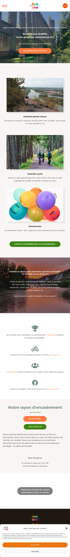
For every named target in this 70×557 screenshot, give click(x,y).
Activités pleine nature (35, 117)
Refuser (35, 551)
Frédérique (50, 335)
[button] (66, 528)
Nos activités (12, 372)
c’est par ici (54, 355)
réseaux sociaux (52, 389)
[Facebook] (3, 6)
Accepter (35, 545)
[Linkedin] (6, 6)
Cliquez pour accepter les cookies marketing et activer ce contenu (35, 491)
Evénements (35, 227)
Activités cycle (35, 174)
